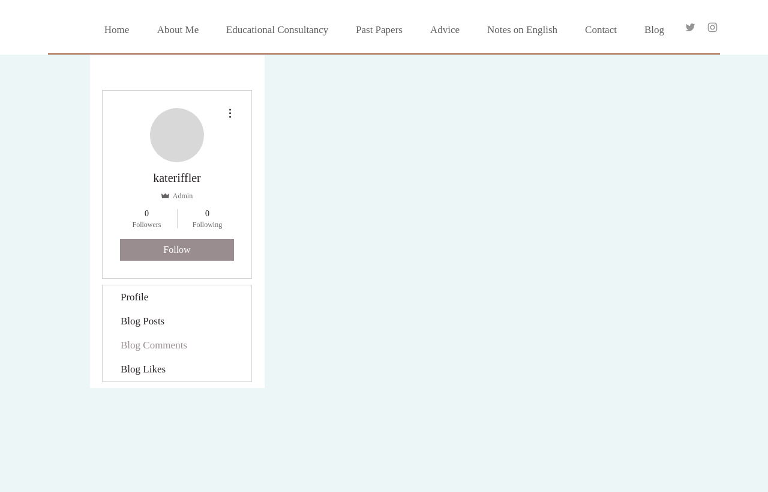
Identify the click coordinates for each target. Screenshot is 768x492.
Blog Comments (154, 345)
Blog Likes (143, 369)
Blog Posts (142, 321)
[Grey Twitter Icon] (690, 27)
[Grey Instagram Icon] (712, 27)
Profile (134, 297)
